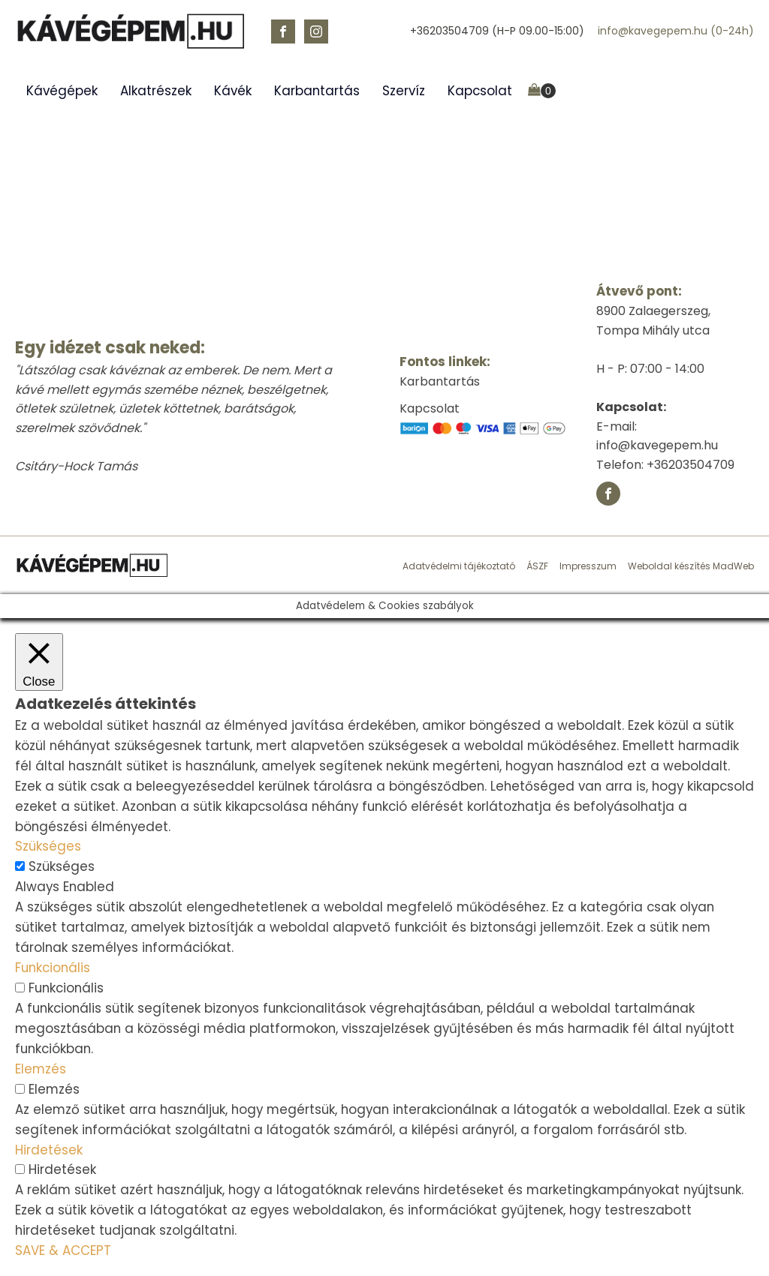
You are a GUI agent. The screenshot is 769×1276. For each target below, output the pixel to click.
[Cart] (541, 91)
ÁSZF (537, 566)
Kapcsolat (480, 91)
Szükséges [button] (48, 846)
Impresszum (588, 566)
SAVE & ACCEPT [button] (63, 1250)
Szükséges (62, 866)
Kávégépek (62, 91)
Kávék (233, 91)
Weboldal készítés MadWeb (691, 566)
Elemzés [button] (40, 1069)
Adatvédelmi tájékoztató (459, 566)
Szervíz (403, 91)
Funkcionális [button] (52, 968)
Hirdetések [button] (49, 1150)
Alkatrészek (155, 91)
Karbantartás (317, 91)
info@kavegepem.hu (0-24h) (676, 31)
